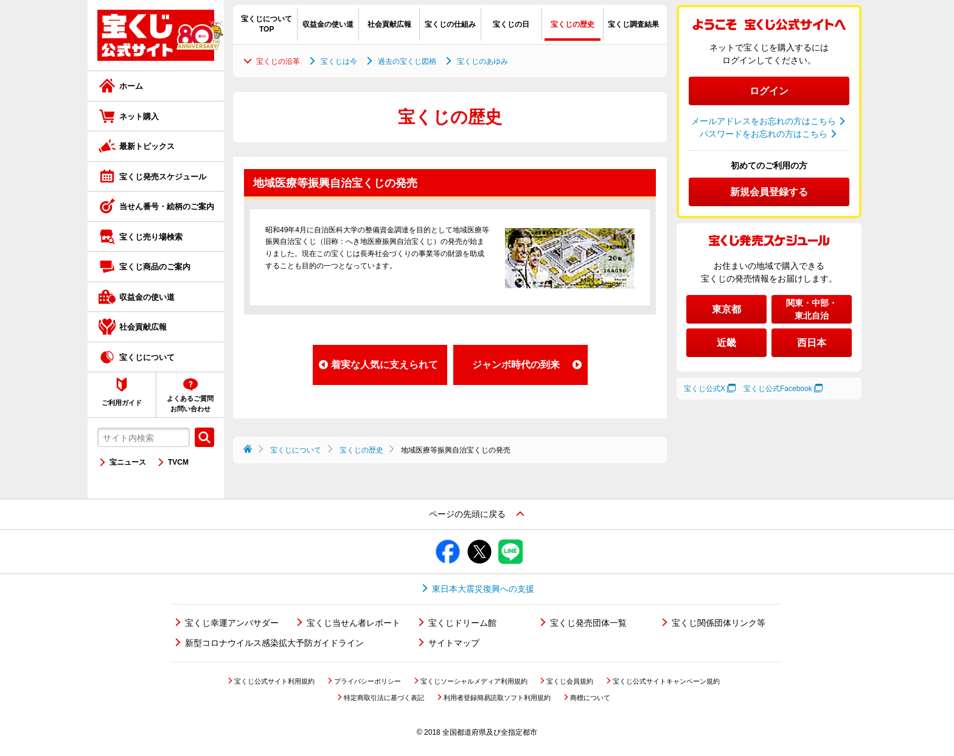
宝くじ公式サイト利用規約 (274, 681)
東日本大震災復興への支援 (483, 589)
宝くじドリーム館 (462, 623)
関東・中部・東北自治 (811, 309)
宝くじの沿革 (278, 61)
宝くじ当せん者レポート (353, 623)
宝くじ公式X (704, 388)
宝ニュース (128, 462)
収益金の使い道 (147, 297)
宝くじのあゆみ (482, 61)
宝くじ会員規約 (569, 681)
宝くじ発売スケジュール (162, 176)
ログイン (769, 91)
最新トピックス (147, 146)
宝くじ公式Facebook (777, 388)
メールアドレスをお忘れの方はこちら (763, 121)
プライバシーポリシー (367, 681)
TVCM (178, 462)
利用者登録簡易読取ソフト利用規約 (497, 697)
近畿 (726, 343)
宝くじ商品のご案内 (154, 266)
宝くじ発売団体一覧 (588, 623)
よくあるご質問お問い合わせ (190, 403)
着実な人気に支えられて (384, 364)
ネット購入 (139, 116)
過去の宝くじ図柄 (407, 61)
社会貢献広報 (143, 326)
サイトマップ (453, 643)
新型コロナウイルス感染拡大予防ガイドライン (274, 643)
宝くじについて (147, 357)
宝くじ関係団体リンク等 (718, 623)
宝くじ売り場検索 (151, 236)
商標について (590, 697)
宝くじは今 (339, 61)
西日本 (811, 343)
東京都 (726, 309)
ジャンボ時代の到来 (516, 364)
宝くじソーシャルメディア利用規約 (473, 681)
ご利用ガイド (122, 402)
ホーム (131, 86)
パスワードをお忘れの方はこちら (763, 134)
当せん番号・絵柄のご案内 (166, 206)
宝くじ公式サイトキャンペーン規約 (666, 681)
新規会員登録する (769, 192)
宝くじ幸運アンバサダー (232, 623)
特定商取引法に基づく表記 (384, 697)
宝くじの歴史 (361, 450)
